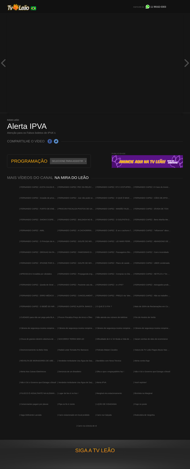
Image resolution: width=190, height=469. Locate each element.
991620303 (158, 7)
